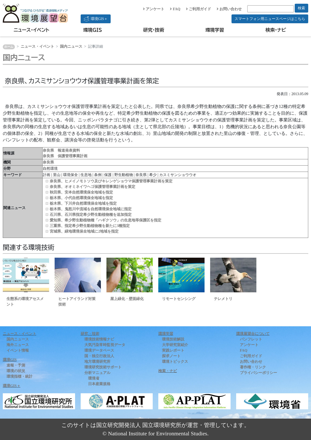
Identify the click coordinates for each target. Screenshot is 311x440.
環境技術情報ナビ (99, 339)
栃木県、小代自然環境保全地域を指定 (81, 198)
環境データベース (99, 350)
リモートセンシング (178, 299)
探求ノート (171, 356)
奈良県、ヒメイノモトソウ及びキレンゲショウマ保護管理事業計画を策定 (111, 181)
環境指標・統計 (20, 376)
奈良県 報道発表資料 (61, 150)
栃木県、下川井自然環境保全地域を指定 (83, 203)
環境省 (93, 378)
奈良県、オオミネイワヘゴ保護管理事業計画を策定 (92, 187)
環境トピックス (175, 361)
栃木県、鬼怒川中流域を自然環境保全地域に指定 (91, 209)
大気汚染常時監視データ (104, 345)
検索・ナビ (275, 29)
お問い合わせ (229, 9)
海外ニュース (18, 345)
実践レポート (173, 350)
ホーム (8, 46)
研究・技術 (153, 29)
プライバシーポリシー (258, 373)
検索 (301, 8)
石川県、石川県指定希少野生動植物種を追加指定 (91, 215)
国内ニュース (71, 46)
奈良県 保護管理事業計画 (65, 156)
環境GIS (92, 29)
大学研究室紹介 (175, 345)
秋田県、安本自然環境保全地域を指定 (81, 192)
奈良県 (48, 162)
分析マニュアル (97, 373)
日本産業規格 (99, 384)
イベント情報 (18, 350)
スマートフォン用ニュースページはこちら (270, 19)
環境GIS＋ (96, 19)
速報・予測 (16, 365)
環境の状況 (16, 371)
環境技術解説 (173, 339)
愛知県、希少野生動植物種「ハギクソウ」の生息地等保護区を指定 (105, 220)
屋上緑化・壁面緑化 (127, 299)
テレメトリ (223, 299)
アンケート (153, 9)
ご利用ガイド (198, 9)
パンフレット (251, 339)
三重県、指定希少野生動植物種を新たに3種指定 (90, 226)
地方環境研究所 (97, 361)
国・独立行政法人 (99, 356)
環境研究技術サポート (103, 367)
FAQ (175, 9)
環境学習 (214, 29)
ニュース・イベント (31, 29)
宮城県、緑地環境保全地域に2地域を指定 (84, 231)
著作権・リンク (253, 367)
